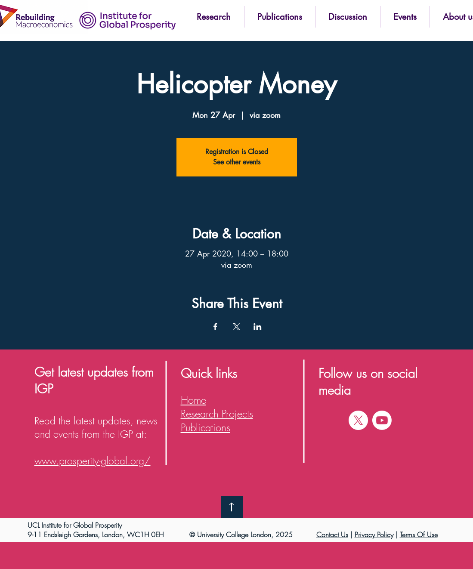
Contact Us (332, 534)
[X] (358, 420)
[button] (214, 17)
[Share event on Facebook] (215, 326)
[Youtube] (382, 420)
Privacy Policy (374, 534)
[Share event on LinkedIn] (258, 326)
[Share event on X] (236, 326)
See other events (236, 162)
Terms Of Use (419, 534)
